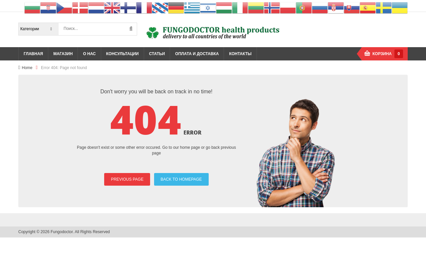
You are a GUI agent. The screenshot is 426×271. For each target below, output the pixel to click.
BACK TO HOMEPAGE (181, 179)
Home (27, 67)
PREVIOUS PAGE (127, 179)
